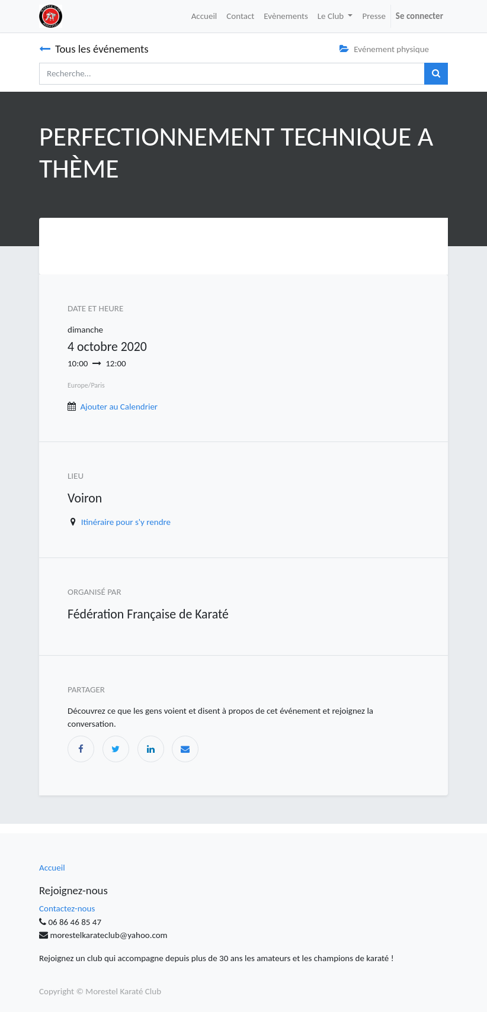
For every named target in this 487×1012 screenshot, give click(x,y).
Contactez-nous (67, 908)
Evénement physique (384, 49)
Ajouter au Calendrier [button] (119, 406)
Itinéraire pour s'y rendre (126, 522)
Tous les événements (94, 49)
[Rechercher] (436, 74)
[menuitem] (204, 16)
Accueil (52, 867)
